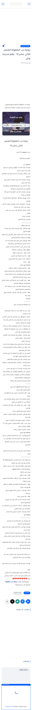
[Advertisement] (16, 27)
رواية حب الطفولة (11, 582)
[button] (22, 601)
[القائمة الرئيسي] (29, 4)
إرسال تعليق (23, 669)
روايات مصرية (25, 46)
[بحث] (3, 4)
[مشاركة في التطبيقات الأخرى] (7, 601)
